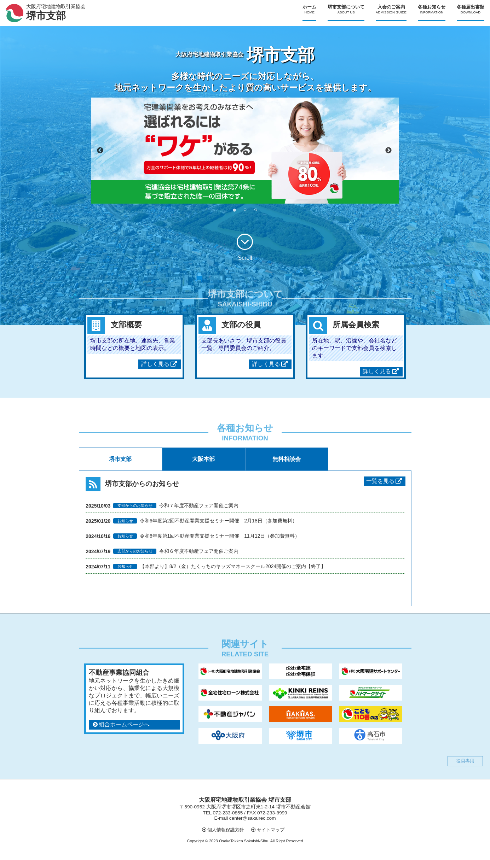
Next (388, 150)
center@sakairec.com (252, 818)
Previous (100, 150)
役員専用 (465, 761)
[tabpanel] (245, 151)
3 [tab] (255, 208)
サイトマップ (270, 829)
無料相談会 (286, 459)
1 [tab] (234, 208)
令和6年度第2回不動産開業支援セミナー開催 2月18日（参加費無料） (218, 520)
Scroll (245, 247)
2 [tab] (245, 208)
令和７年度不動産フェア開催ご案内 (198, 505)
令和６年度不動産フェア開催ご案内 (198, 551)
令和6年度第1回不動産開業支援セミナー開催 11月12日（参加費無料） (220, 536)
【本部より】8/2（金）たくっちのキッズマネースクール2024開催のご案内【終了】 (233, 566)
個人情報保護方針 (225, 829)
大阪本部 (203, 459)
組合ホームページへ (124, 724)
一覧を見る (384, 481)
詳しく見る (155, 364)
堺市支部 (120, 459)
